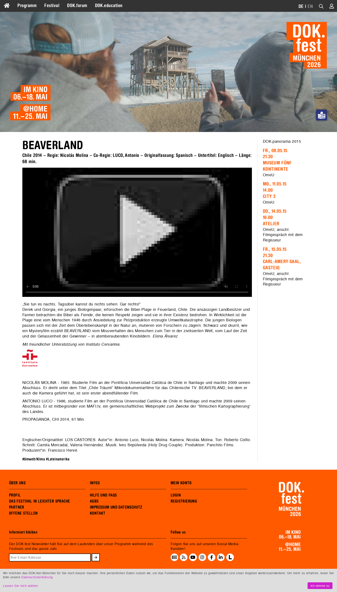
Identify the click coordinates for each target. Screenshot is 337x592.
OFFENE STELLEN (23, 513)
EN (310, 6)
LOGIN (176, 495)
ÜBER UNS (17, 483)
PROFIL (15, 495)
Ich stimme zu (320, 586)
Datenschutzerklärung (37, 577)
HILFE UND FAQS (103, 495)
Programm (27, 5)
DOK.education (109, 5)
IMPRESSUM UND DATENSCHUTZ (116, 507)
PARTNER (16, 507)
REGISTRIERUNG (184, 501)
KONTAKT (98, 513)
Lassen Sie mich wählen (20, 586)
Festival (51, 5)
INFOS (95, 483)
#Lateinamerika (57, 459)
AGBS (94, 501)
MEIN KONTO (181, 483)
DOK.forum (77, 5)
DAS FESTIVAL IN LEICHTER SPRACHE (39, 501)
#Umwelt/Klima (33, 459)
